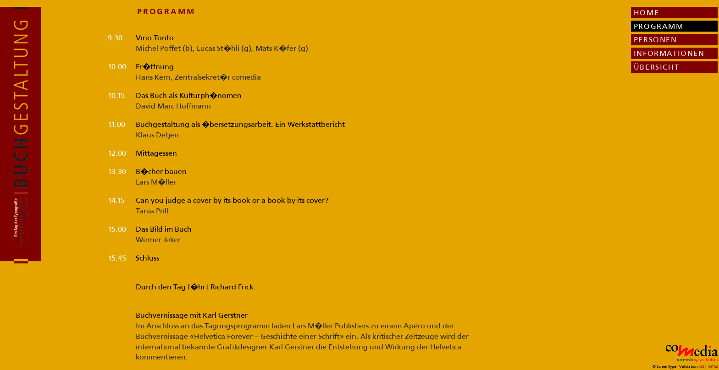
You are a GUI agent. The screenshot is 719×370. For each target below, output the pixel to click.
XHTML (713, 367)
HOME (646, 12)
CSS (702, 367)
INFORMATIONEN (669, 53)
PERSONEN (655, 39)
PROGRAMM (659, 26)
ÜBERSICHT (656, 66)
